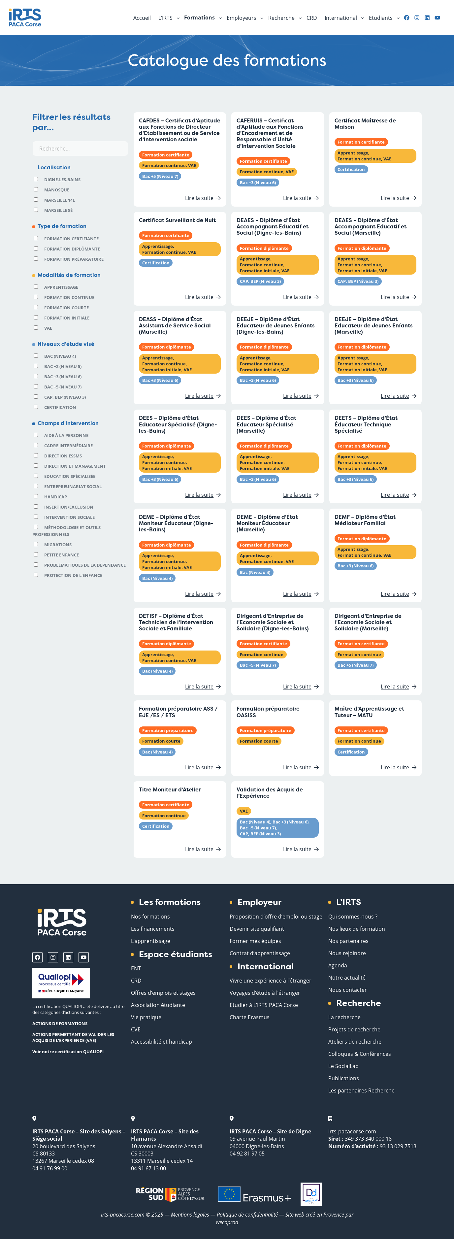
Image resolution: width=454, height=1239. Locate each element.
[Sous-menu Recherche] (300, 17)
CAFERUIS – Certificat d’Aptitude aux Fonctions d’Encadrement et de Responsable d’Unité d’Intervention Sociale (270, 133)
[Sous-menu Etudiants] (398, 17)
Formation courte (66, 308)
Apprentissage (61, 287)
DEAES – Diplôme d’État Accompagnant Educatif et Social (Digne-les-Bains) (272, 226)
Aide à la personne (66, 435)
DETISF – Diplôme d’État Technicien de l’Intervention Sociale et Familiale (176, 622)
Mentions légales (190, 1214)
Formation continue (69, 297)
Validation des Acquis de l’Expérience (270, 793)
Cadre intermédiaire (68, 446)
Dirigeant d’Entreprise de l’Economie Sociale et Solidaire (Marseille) (368, 622)
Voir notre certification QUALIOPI (68, 1052)
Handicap (55, 497)
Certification (60, 407)
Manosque (56, 190)
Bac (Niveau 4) (60, 356)
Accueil (142, 17)
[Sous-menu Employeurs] (262, 17)
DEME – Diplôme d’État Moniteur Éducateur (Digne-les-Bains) (176, 523)
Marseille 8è (58, 210)
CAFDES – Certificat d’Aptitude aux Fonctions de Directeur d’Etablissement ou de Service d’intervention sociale (179, 130)
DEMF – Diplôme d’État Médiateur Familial (365, 520)
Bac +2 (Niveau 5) (62, 366)
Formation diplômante (72, 249)
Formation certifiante (71, 239)
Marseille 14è (59, 200)
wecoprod (227, 1222)
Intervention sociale (69, 517)
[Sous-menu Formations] (220, 17)
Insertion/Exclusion (68, 507)
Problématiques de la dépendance (85, 565)
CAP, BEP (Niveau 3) (65, 397)
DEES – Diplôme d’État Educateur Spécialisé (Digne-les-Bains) (178, 424)
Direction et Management (75, 466)
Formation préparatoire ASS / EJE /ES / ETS (178, 712)
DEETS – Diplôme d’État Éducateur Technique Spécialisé (366, 424)
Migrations (58, 545)
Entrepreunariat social (73, 486)
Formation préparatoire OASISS (268, 712)
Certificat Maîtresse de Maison (365, 123)
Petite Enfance (61, 555)
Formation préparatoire (74, 259)
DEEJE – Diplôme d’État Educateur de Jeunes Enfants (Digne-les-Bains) (276, 325)
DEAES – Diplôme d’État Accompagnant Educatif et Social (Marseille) (370, 226)
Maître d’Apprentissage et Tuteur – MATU (369, 712)
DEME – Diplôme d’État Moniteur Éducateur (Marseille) (267, 523)
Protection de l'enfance (73, 575)
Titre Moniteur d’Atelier (170, 790)
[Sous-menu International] (362, 17)
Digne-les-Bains (62, 180)
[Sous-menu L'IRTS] (178, 17)
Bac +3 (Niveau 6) (62, 377)
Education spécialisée (69, 476)
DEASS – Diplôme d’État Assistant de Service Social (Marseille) (175, 325)
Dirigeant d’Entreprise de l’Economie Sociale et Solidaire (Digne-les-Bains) (273, 622)
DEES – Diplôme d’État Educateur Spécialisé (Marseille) (266, 424)
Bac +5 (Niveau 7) (62, 387)
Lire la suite (201, 197)
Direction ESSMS (63, 456)
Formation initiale (66, 318)
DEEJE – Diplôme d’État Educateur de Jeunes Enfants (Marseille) (374, 325)
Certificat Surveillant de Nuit (177, 220)
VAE (48, 328)
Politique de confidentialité (248, 1214)
